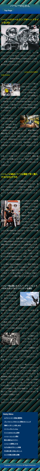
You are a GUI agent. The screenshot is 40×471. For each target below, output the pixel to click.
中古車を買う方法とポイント (13, 451)
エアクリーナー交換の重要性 (13, 418)
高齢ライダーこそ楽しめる (12, 425)
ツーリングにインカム (11, 429)
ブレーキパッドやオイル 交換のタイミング (17, 422)
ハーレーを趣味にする (11, 444)
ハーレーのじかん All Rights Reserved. (23, 465)
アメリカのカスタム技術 (11, 433)
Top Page (8, 11)
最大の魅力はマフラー (11, 440)
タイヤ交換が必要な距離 (11, 455)
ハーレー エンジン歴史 (11, 436)
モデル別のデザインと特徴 (12, 447)
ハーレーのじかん (20, 5)
